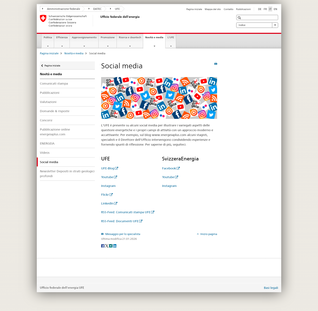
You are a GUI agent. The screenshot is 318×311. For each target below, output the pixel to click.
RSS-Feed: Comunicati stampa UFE (125, 212)
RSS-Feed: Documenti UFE (120, 221)
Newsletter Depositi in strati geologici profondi (67, 173)
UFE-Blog (107, 168)
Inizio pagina (208, 234)
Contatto (228, 9)
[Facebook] (103, 245)
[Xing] (111, 245)
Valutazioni (48, 102)
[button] (240, 17)
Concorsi (46, 120)
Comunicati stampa (54, 83)
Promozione (108, 37)
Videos (45, 153)
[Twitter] (107, 245)
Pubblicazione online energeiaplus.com (55, 131)
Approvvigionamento (84, 37)
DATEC (95, 8)
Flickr (105, 195)
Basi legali (271, 288)
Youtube (107, 177)
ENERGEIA (47, 143)
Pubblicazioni (243, 9)
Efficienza (62, 37)
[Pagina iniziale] (99, 21)
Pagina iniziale (194, 9)
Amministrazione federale (61, 8)
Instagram (108, 186)
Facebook (169, 168)
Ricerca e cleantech (130, 37)
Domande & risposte (54, 111)
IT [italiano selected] (270, 9)
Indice (257, 25)
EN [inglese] (275, 9)
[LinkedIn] (114, 245)
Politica (48, 37)
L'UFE (171, 37)
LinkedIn (107, 203)
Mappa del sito (213, 9)
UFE (115, 8)
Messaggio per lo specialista (122, 234)
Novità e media (155, 39)
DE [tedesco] (259, 9)
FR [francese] (265, 9)
